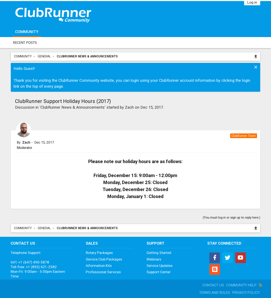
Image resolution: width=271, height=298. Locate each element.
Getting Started (159, 253)
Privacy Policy (246, 292)
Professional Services (103, 272)
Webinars (154, 259)
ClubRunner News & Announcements (72, 107)
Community (27, 31)
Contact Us (213, 285)
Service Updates (160, 265)
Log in (252, 2)
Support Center (159, 272)
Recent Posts (25, 43)
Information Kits (99, 265)
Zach (129, 107)
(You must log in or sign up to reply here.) (231, 217)
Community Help (241, 285)
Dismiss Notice (255, 67)
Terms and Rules (214, 292)
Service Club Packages (104, 259)
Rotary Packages (99, 253)
